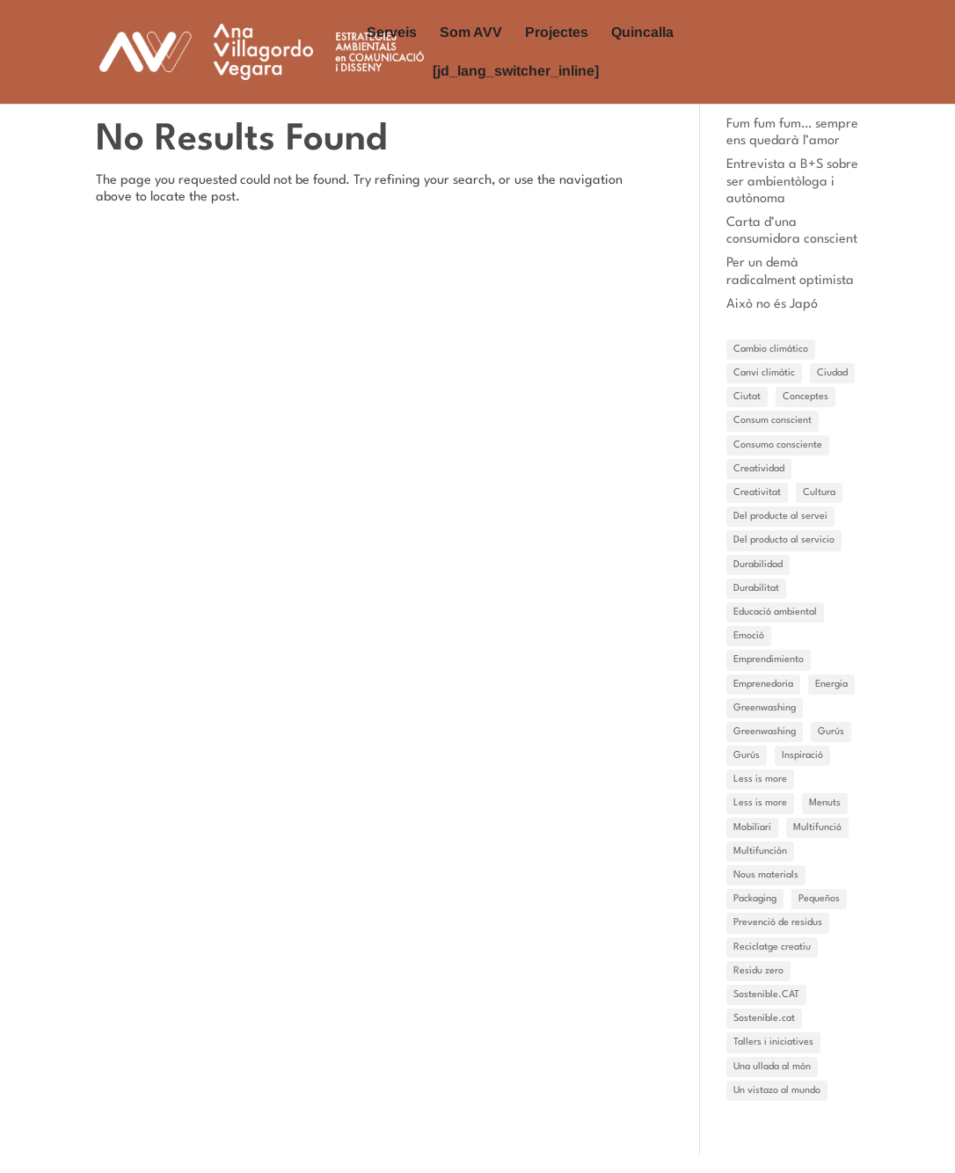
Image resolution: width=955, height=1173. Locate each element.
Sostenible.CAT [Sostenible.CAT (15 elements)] (766, 995)
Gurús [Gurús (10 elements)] (831, 732)
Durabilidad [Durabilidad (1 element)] (758, 565)
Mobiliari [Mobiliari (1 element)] (752, 828)
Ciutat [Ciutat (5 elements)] (747, 397)
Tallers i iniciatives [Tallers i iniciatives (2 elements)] (773, 1042)
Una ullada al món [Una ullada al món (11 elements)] (772, 1067)
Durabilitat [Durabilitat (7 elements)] (756, 589)
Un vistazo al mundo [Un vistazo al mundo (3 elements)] (776, 1091)
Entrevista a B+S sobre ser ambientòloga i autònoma (792, 181)
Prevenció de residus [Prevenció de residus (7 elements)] (777, 923)
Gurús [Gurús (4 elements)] (746, 756)
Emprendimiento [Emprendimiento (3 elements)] (768, 660)
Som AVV (471, 33)
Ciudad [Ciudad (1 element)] (832, 373)
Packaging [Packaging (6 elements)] (754, 899)
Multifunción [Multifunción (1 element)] (760, 851)
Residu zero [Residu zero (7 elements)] (758, 971)
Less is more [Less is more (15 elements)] (760, 779)
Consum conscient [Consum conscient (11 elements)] (772, 421)
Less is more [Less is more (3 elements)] (760, 803)
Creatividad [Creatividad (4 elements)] (758, 469)
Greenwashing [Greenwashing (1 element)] (764, 708)
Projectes (556, 33)
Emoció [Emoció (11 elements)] (748, 636)
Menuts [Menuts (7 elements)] (825, 803)
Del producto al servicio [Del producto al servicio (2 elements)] (784, 540)
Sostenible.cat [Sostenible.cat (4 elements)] (764, 1019)
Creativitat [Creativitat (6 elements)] (757, 493)
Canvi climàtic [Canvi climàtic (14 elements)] (764, 373)
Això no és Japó (772, 304)
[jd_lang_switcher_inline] (516, 71)
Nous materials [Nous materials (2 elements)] (765, 875)
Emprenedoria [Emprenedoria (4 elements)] (763, 684)
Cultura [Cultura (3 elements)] (819, 493)
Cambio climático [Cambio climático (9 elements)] (770, 349)
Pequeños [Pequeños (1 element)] (819, 899)
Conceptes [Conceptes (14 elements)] (805, 397)
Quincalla (642, 33)
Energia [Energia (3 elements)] (831, 684)
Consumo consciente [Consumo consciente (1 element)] (777, 445)
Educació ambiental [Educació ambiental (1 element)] (775, 612)
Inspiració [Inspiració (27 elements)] (802, 756)
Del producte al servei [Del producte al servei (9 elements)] (780, 516)
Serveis (392, 33)
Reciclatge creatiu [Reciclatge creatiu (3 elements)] (772, 947)
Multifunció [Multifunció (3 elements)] (817, 828)
